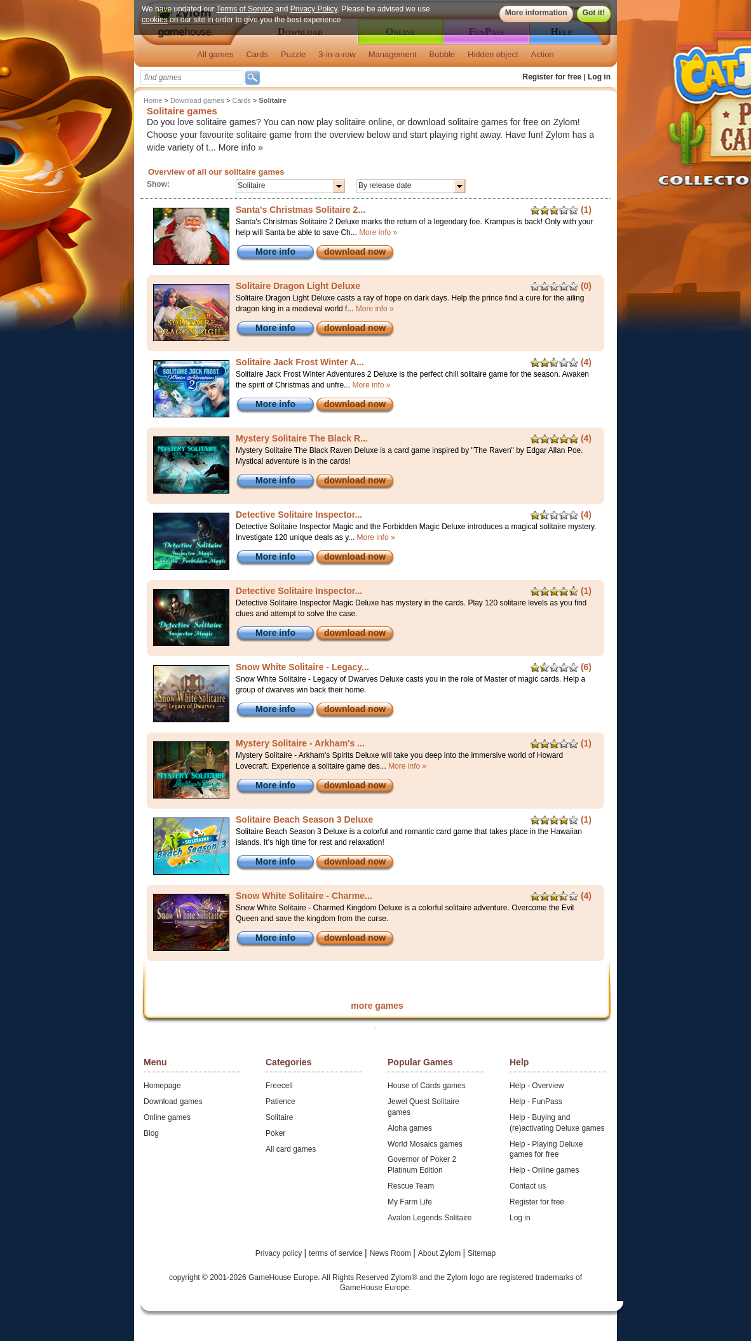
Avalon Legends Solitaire (430, 1217)
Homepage (162, 1085)
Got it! (594, 12)
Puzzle (293, 54)
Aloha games (410, 1128)
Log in (599, 76)
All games (215, 54)
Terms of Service (245, 8)
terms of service (337, 1253)
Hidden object (493, 54)
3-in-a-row (337, 54)
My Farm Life (410, 1201)
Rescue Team (411, 1186)
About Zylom (440, 1253)
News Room (392, 1253)
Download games (197, 100)
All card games (291, 1149)
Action (542, 54)
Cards (257, 54)
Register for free (552, 76)
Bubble (442, 54)
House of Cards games (427, 1085)
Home (153, 100)
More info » (241, 147)
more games (377, 1006)
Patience (280, 1101)
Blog (151, 1133)
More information (536, 12)
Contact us (528, 1186)
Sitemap (482, 1253)
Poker (275, 1133)
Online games (167, 1117)
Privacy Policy (313, 8)
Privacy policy (279, 1253)
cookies (155, 19)
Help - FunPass (536, 1101)
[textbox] (191, 77)
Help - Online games (544, 1170)
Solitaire (279, 1117)
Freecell (279, 1085)
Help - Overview (537, 1085)
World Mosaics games (425, 1144)
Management (393, 54)
